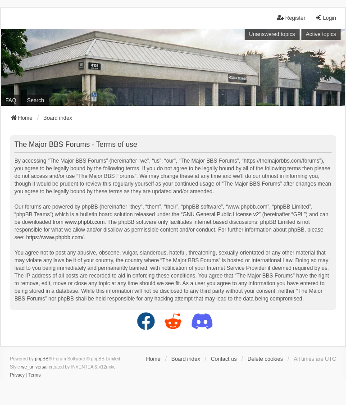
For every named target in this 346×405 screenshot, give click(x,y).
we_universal (34, 366)
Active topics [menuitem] (321, 34)
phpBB (42, 358)
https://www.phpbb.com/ (54, 237)
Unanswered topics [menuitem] (272, 34)
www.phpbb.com (85, 222)
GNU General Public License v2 (220, 214)
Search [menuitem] (35, 100)
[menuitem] (17, 375)
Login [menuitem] (325, 17)
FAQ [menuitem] (10, 100)
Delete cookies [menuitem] (265, 359)
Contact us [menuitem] (224, 359)
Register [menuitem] (291, 17)
